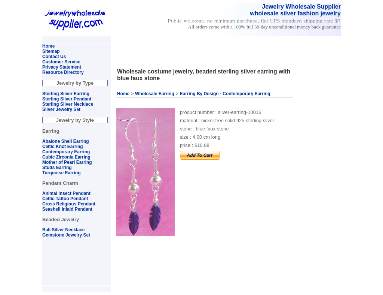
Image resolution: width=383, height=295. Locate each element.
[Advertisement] (201, 39)
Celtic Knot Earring (62, 146)
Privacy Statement (61, 67)
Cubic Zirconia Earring (66, 157)
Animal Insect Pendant (66, 193)
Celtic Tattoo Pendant (65, 198)
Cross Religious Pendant (68, 204)
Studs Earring (57, 167)
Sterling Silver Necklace (67, 104)
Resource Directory (63, 72)
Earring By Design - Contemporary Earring (225, 93)
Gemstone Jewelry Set (66, 235)
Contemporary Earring (66, 151)
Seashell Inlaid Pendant (67, 209)
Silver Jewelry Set (61, 109)
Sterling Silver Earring (65, 93)
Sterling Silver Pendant (66, 99)
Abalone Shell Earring (65, 141)
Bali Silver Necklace (63, 229)
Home (123, 93)
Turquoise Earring (61, 172)
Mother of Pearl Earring (67, 162)
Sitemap (51, 51)
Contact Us (54, 56)
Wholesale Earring (154, 93)
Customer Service (61, 61)
